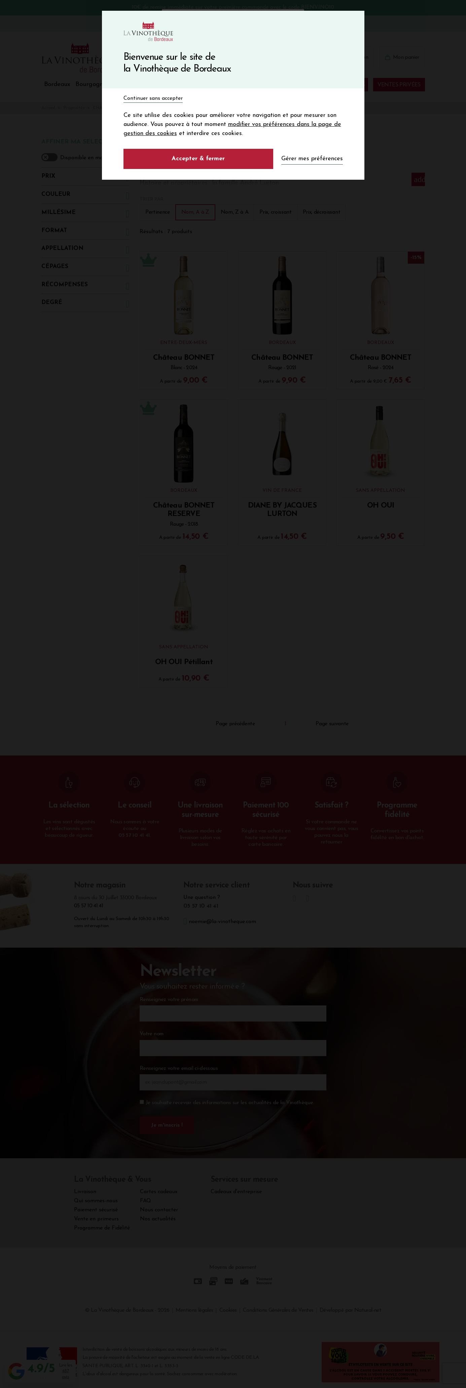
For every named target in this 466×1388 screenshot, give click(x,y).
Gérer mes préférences (312, 159)
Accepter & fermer (198, 159)
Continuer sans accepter (153, 98)
